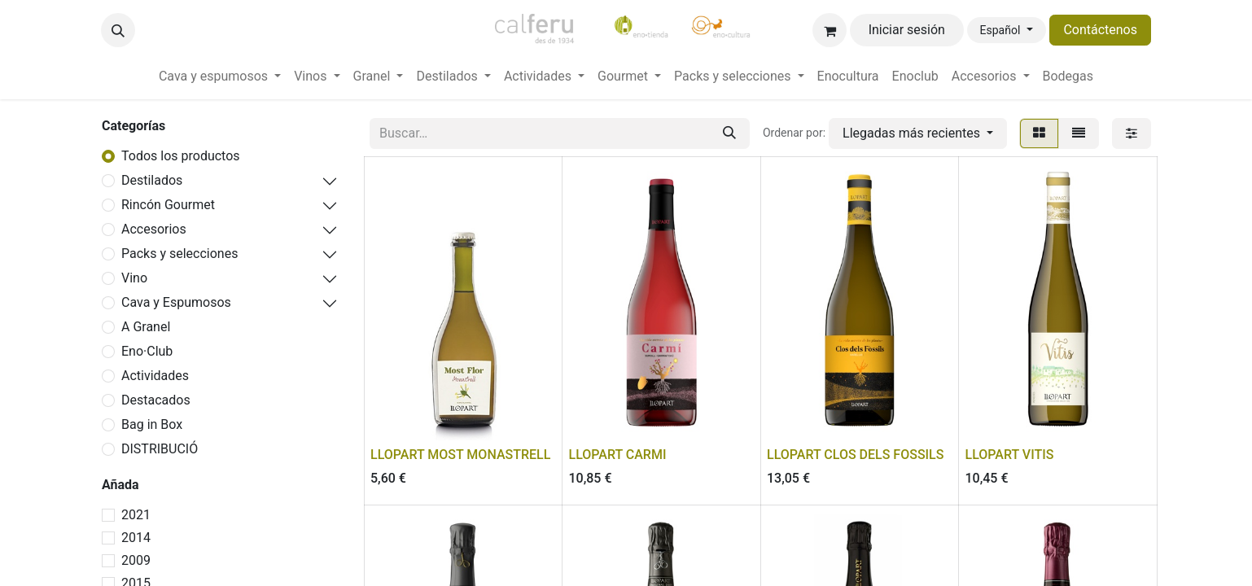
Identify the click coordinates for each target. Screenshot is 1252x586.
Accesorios (153, 229)
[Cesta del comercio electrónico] (829, 30)
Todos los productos (180, 156)
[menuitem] (219, 76)
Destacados (155, 400)
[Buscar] (729, 133)
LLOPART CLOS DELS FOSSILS (855, 454)
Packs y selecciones (179, 253)
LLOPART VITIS (1009, 454)
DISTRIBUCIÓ (159, 449)
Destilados (151, 180)
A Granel (145, 327)
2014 (136, 537)
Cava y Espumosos (176, 302)
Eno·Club (147, 351)
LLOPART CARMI (618, 454)
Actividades (155, 375)
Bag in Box (151, 424)
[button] (118, 30)
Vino (134, 278)
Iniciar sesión (907, 29)
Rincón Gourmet (168, 204)
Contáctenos (1100, 29)
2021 (136, 515)
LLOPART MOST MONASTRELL (460, 454)
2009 (136, 560)
